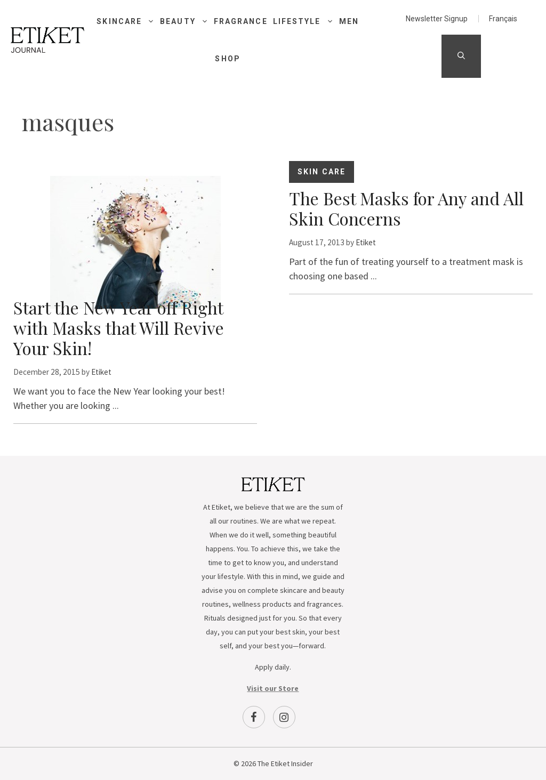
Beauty (187, 21)
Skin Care (322, 171)
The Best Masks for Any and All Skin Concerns (406, 208)
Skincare (128, 21)
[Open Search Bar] (461, 56)
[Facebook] (254, 717)
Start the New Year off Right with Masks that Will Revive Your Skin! (118, 327)
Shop (227, 58)
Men (349, 21)
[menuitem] (503, 18)
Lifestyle (306, 21)
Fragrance (241, 21)
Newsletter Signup (437, 18)
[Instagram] (284, 717)
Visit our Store (273, 688)
